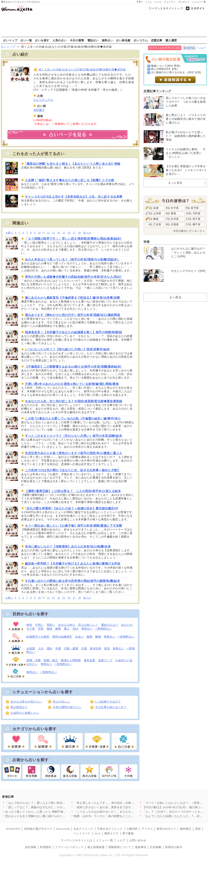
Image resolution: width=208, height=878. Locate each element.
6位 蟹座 (171, 213)
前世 (107, 648)
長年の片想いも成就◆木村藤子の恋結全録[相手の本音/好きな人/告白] (73, 276)
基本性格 (95, 648)
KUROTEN (13, 828)
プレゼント (184, 2)
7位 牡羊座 (172, 218)
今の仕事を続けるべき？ (110, 707)
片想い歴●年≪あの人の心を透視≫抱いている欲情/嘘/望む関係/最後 (72, 384)
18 (79, 232)
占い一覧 (26, 40)
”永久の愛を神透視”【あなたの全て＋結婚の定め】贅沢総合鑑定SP (71, 508)
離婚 (98, 636)
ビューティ (170, 2)
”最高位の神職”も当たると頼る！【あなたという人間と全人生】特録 (72, 163)
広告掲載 (155, 847)
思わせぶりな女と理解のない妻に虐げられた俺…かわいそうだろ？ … (50, 816)
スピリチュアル (43, 99)
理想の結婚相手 (62, 636)
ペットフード (82, 833)
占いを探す (42, 40)
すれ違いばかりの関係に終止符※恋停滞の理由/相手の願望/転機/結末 (72, 581)
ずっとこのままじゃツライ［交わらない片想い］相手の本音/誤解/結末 (73, 435)
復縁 (49, 628)
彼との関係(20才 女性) (164, 68)
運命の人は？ (109, 624)
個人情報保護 (96, 847)
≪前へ (9, 232)
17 (74, 232)
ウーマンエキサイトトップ (166, 8)
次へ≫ (87, 232)
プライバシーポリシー (69, 847)
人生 (41, 648)
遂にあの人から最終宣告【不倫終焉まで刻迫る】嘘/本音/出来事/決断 (72, 297)
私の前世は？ (19, 707)
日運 (84, 648)
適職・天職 (33, 660)
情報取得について (119, 847)
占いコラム (141, 40)
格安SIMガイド (166, 828)
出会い (79, 636)
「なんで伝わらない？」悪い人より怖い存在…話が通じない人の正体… (51, 802)
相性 (29, 624)
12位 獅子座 (193, 224)
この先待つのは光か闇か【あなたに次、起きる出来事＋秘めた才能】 (72, 470)
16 (69, 232)
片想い (39, 624)
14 (58, 232)
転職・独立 (51, 660)
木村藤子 (39, 110)
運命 (49, 648)
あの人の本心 (66, 624)
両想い (51, 624)
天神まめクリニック (110, 828)
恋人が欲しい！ (88, 624)
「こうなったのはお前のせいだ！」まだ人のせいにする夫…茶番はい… (119, 811)
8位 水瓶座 (172, 224)
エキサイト (198, 8)
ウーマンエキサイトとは (76, 840)
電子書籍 (128, 833)
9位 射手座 (192, 207)
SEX (76, 628)
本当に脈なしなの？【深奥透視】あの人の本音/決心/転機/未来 (68, 546)
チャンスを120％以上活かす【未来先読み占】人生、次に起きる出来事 (73, 196)
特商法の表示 (173, 847)
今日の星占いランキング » (188, 230)
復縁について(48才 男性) (165, 65)
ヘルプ (201, 48)
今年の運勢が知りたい (67, 707)
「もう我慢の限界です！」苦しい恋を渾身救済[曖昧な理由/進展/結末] (73, 238)
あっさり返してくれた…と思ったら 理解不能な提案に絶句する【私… (50, 811)
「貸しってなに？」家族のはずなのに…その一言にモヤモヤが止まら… (51, 807)
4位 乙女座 (154, 224)
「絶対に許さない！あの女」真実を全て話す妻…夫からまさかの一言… (119, 807)
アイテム (147, 828)
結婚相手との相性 (37, 636)
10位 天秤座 (193, 213)
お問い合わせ (137, 840)
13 (53, 232)
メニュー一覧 (199, 2)
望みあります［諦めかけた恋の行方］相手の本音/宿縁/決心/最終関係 (72, 315)
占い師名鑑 (123, 40)
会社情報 (30, 847)
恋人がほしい (61, 701)
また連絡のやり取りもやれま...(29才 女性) (176, 72)
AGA (97, 833)
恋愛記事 (156, 40)
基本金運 (89, 660)
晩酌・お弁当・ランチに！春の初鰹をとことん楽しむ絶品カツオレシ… (119, 816)
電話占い (93, 40)
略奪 (58, 628)
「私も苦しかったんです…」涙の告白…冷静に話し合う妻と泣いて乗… (119, 802)
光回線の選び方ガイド (38, 828)
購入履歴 (171, 40)
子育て (139, 2)
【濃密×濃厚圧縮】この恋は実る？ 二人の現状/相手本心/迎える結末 (73, 491)
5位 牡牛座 (172, 207)
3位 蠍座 (153, 218)
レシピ (158, 2)
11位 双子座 (193, 218)
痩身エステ (111, 833)
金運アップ (105, 660)
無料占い (107, 40)
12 (48, 232)
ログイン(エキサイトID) (164, 48)
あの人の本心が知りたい (26, 701)
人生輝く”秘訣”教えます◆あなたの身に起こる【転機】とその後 (69, 180)
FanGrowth (62, 828)
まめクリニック (83, 828)
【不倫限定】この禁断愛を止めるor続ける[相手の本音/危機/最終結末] (73, 366)
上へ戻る (175, 297)
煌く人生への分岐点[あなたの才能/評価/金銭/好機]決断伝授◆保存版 (82, 69)
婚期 (89, 636)
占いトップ (10, 40)
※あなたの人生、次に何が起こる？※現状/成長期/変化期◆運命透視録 (73, 401)
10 (39, 232)
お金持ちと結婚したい (25, 712)
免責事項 (140, 847)
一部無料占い (103, 628)
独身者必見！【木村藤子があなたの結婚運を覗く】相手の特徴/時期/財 (73, 332)
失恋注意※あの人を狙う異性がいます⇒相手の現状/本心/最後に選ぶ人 (73, 453)
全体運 (30, 648)
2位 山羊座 (154, 213)
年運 (58, 648)
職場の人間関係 (71, 660)
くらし (148, 2)
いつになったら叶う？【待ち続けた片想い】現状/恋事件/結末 (67, 349)
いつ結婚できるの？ (108, 701)
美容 (198, 828)
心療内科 (132, 828)
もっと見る (175, 182)
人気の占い (59, 40)
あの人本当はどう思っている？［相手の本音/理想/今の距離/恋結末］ (72, 259)
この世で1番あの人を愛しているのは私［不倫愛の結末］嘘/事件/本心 (73, 418)
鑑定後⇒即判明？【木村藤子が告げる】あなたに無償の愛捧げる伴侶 (72, 563)
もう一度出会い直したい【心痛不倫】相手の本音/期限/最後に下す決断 (73, 525)
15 (64, 232)
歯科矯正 (185, 828)
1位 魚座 (153, 207)
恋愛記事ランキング (157, 91)
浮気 (41, 628)
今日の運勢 (77, 40)
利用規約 (45, 847)
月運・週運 (71, 648)
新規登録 (189, 48)
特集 (147, 241)
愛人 (67, 628)
